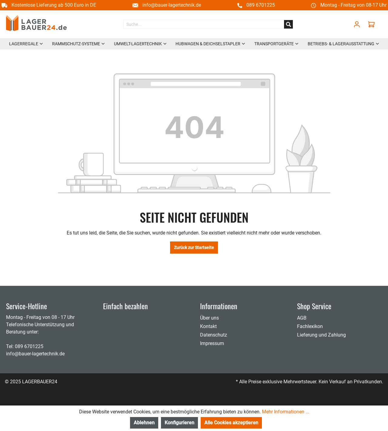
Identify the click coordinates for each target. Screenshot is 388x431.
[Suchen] (288, 24)
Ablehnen (144, 423)
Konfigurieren (179, 423)
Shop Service (314, 305)
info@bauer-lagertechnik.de (171, 5)
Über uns (209, 318)
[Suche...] (203, 24)
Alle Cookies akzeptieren (231, 423)
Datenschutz (213, 335)
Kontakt (208, 326)
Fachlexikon (310, 326)
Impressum (212, 343)
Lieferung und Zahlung (321, 335)
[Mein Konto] (357, 24)
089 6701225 (260, 5)
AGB (301, 318)
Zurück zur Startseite (194, 247)
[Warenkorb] (373, 24)
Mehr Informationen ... (285, 412)
